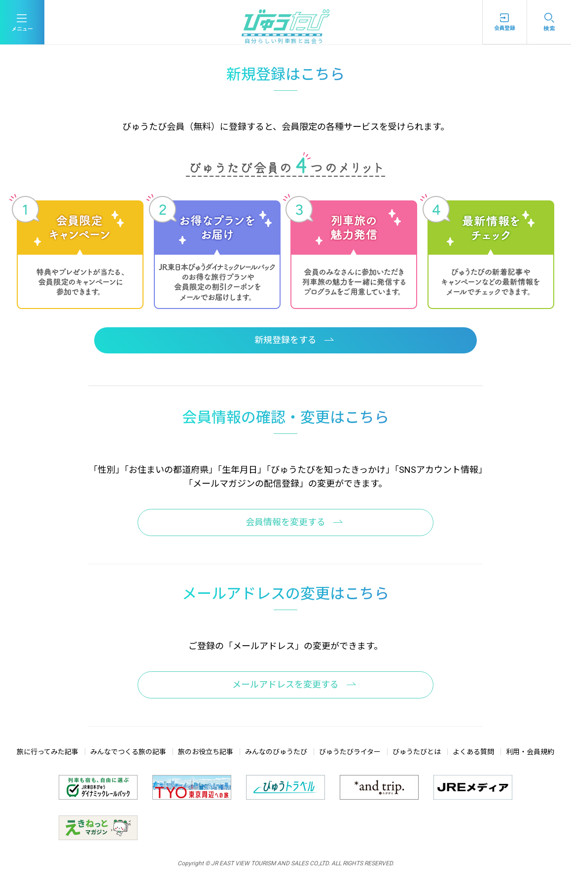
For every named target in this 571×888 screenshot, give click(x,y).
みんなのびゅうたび (276, 752)
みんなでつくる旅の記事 (128, 752)
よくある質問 (473, 752)
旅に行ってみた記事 (47, 752)
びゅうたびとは (417, 752)
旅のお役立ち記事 (205, 752)
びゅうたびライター (350, 752)
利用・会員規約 (530, 752)
